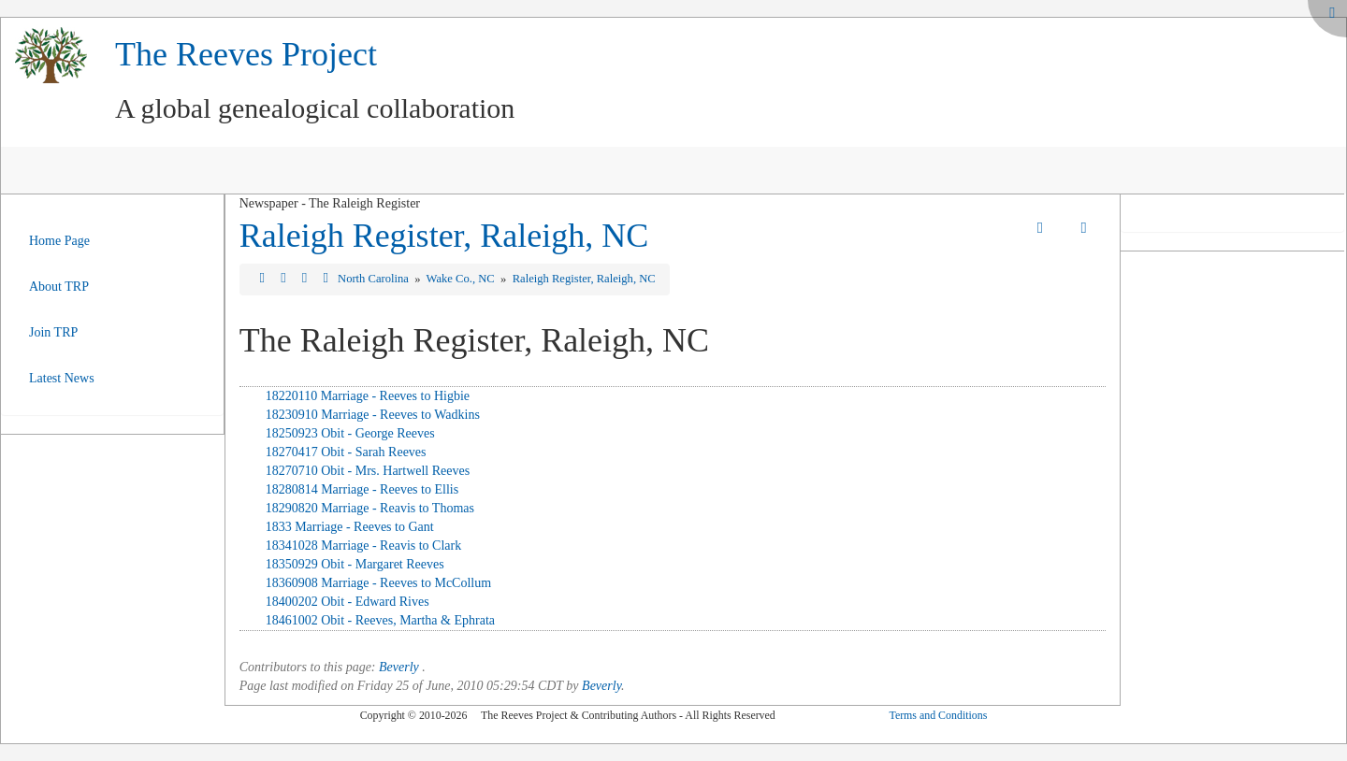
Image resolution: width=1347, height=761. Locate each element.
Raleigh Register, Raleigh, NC (443, 235)
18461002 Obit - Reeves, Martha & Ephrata (380, 620)
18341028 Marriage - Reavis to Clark (364, 545)
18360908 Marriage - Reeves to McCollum (378, 583)
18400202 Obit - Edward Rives (347, 602)
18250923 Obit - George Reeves (350, 433)
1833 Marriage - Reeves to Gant (350, 527)
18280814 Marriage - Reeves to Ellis (362, 489)
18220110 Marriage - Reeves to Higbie (368, 396)
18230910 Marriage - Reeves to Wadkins (373, 415)
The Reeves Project (246, 54)
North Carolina (375, 278)
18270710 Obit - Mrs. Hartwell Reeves (368, 471)
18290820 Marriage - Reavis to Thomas (370, 508)
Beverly (399, 667)
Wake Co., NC (462, 278)
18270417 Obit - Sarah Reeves (346, 452)
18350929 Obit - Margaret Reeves (355, 564)
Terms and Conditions (938, 715)
